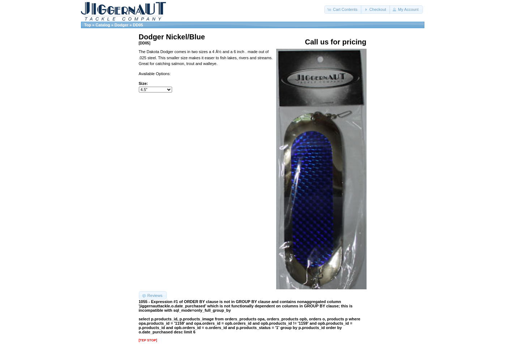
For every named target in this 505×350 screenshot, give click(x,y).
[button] (343, 9)
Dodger (122, 25)
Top (87, 25)
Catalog (102, 25)
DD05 (138, 25)
